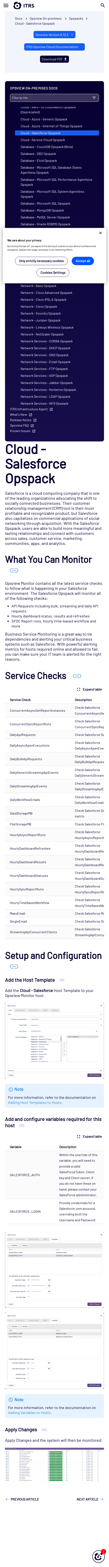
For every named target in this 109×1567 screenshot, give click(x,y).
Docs (18, 18)
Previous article (25, 1499)
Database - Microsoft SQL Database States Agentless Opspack (51, 169)
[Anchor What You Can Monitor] (14, 569)
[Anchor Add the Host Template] (62, 980)
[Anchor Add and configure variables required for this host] (22, 1125)
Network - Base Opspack (38, 286)
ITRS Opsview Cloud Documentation (52, 47)
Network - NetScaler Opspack (42, 334)
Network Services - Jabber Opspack (47, 383)
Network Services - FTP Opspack (44, 369)
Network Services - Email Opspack (45, 362)
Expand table (89, 689)
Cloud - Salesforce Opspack (35, 23)
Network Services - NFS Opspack (44, 403)
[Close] (100, 232)
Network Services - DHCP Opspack (45, 348)
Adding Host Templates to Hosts (34, 1102)
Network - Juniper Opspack (40, 320)
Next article (87, 1499)
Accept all (83, 261)
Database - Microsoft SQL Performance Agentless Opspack (56, 181)
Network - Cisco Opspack (39, 306)
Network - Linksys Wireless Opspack (47, 327)
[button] (98, 1556)
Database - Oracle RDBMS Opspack (45, 224)
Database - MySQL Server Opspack (45, 217)
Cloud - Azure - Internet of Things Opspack (51, 126)
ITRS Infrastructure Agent (29, 409)
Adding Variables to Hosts (29, 1412)
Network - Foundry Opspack (41, 313)
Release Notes (20, 420)
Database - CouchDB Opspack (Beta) (47, 147)
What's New (18, 414)
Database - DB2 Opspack (38, 154)
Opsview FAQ (19, 425)
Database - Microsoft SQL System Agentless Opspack (52, 193)
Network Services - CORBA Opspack (47, 341)
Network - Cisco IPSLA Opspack (43, 299)
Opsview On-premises (46, 18)
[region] (54, 255)
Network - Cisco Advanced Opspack (46, 293)
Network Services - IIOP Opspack (44, 375)
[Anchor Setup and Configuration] (14, 966)
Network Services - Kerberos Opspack (48, 389)
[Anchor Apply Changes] (44, 1429)
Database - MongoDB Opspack (42, 210)
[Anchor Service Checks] (77, 675)
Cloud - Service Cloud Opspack (43, 140)
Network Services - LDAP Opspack (45, 396)
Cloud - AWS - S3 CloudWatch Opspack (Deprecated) (48, 109)
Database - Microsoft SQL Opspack (45, 203)
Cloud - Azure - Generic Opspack (44, 119)
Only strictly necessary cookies (41, 261)
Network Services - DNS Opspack (45, 355)
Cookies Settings (52, 273)
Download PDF (55, 59)
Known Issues (20, 431)
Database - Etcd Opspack (39, 160)
